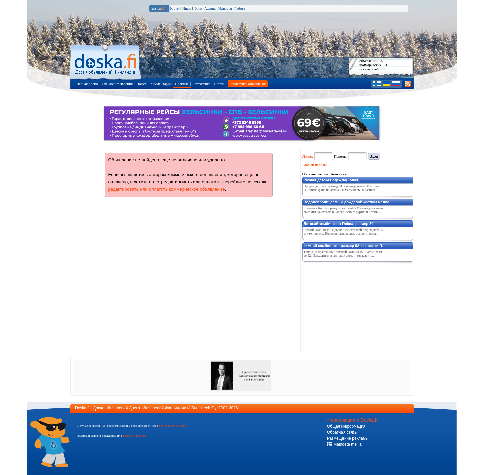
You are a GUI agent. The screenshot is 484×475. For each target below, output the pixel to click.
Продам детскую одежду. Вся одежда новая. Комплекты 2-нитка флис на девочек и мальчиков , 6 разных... (342, 188)
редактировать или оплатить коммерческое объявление (166, 189)
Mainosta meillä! (345, 444)
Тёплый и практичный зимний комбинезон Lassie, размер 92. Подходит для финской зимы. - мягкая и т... (343, 253)
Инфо (186, 8)
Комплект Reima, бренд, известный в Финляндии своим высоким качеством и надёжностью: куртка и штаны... (343, 210)
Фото (198, 8)
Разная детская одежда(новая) (332, 180)
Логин (307, 156)
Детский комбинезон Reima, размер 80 (339, 224)
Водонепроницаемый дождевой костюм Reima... (348, 202)
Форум (174, 8)
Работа (239, 8)
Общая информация (346, 426)
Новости (225, 8)
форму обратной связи (172, 425)
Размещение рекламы (348, 438)
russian (157, 8)
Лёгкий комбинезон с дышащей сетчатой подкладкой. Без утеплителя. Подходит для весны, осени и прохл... (343, 231)
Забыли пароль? (315, 165)
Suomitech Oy (203, 408)
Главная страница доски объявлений (106, 61)
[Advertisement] (352, 306)
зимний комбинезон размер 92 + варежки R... (345, 246)
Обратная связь (342, 432)
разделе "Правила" (135, 435)
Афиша (210, 8)
